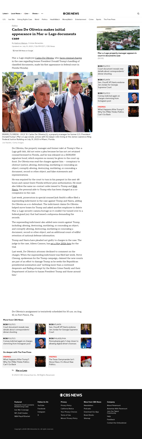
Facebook (41, 409)
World (37, 19)
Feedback (111, 419)
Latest (6, 13)
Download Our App (91, 412)
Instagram (41, 412)
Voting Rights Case (24, 19)
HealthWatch (55, 19)
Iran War (11, 19)
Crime (91, 19)
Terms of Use (66, 415)
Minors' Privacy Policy (69, 418)
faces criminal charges (71, 58)
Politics (44, 19)
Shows (35, 13)
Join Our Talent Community (113, 412)
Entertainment (80, 19)
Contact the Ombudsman (116, 423)
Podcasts (87, 409)
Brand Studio (89, 415)
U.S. (4, 19)
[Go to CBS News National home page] (71, 13)
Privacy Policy (66, 405)
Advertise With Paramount (117, 409)
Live (27, 13)
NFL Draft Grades (21, 413)
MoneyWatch (67, 19)
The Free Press (109, 19)
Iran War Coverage (21, 410)
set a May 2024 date (61, 243)
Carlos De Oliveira (44, 58)
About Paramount (114, 405)
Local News (16, 13)
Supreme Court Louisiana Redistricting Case (24, 406)
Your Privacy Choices (69, 412)
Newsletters (88, 405)
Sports (98, 19)
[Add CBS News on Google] (23, 51)
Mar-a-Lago (21, 370)
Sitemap (87, 418)
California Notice (67, 409)
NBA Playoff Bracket (22, 416)
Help (109, 416)
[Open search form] (138, 14)
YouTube (41, 405)
